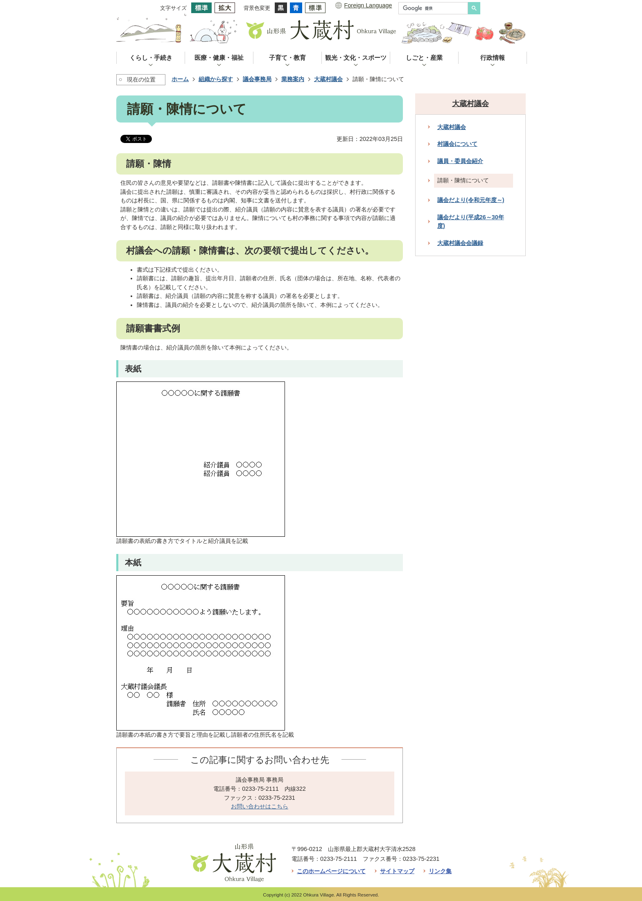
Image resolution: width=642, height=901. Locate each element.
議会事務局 (257, 79)
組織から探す (216, 79)
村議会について (457, 144)
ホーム (180, 79)
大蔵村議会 (328, 79)
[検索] (435, 8)
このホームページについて (331, 871)
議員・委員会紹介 (460, 161)
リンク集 (440, 871)
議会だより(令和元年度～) (470, 200)
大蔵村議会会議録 (460, 243)
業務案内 (292, 79)
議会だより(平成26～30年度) (470, 221)
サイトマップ (397, 871)
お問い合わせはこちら (259, 806)
